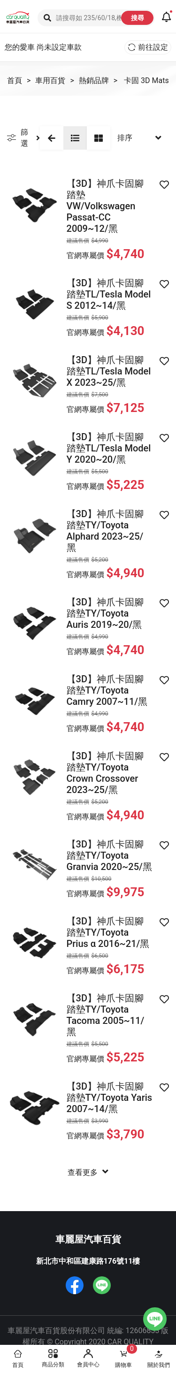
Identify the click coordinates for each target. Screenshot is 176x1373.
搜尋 (137, 18)
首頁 (14, 80)
